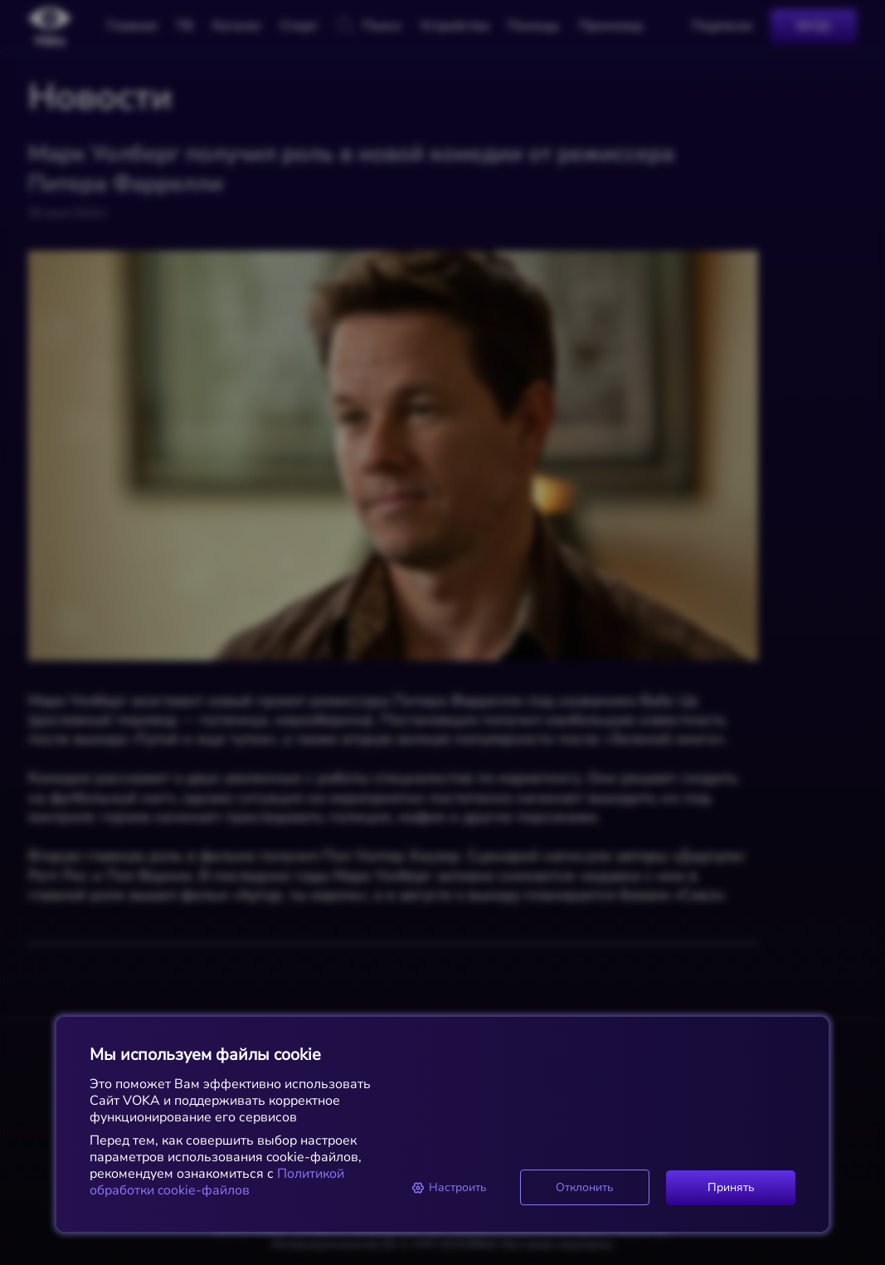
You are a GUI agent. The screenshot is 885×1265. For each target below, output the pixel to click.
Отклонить (585, 1187)
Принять (731, 1187)
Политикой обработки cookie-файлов (217, 1182)
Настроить (449, 1187)
